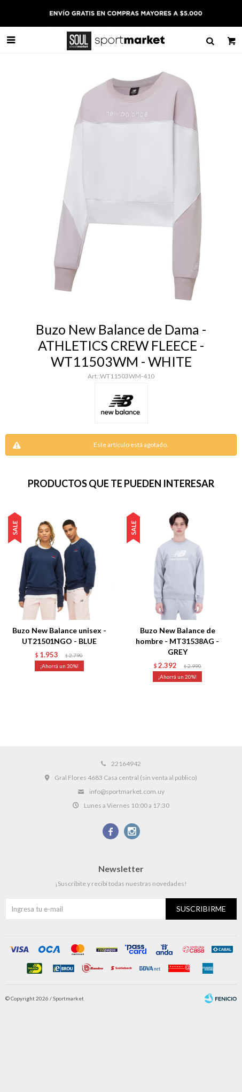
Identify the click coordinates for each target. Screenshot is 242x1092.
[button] (220, 599)
